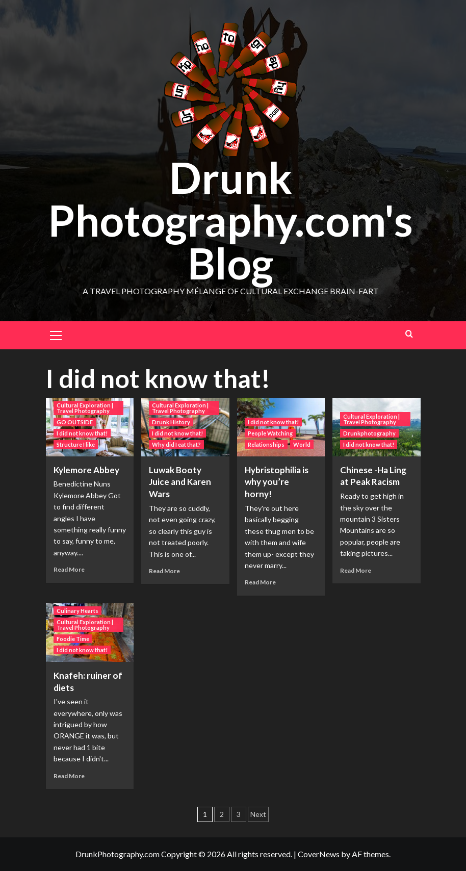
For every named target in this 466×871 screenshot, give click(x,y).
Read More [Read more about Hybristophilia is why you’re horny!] (260, 582)
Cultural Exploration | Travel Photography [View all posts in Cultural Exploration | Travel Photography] (85, 408)
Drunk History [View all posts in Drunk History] (171, 422)
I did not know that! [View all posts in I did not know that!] (82, 433)
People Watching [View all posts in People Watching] (270, 433)
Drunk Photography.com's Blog (230, 220)
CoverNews (319, 854)
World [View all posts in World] (301, 444)
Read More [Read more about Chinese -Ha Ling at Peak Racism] (355, 570)
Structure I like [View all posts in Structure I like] (76, 444)
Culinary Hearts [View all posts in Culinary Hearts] (77, 610)
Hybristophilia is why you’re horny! (276, 482)
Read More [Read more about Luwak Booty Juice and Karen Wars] (164, 571)
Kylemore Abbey (86, 470)
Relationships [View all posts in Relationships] (266, 444)
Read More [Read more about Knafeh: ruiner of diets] (69, 776)
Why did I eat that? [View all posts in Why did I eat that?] (176, 444)
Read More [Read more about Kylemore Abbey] (69, 569)
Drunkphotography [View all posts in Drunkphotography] (369, 433)
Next (258, 814)
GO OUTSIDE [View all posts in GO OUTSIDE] (75, 422)
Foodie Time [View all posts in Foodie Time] (73, 638)
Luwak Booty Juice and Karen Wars (180, 482)
